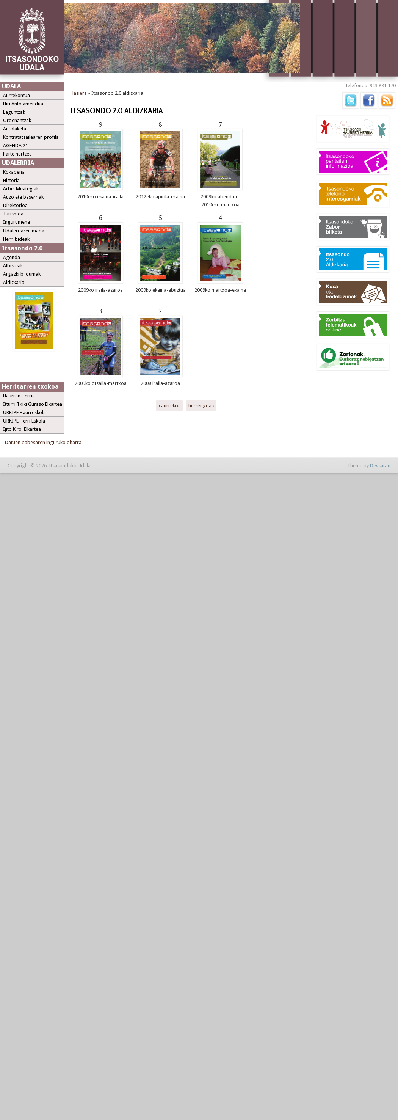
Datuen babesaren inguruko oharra (43, 442)
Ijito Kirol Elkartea (22, 429)
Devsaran (380, 465)
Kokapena (14, 172)
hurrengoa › (201, 405)
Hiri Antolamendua (23, 104)
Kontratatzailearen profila (31, 137)
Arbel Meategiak (21, 189)
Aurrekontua (16, 95)
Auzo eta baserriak (23, 197)
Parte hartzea (17, 154)
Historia (11, 180)
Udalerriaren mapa (23, 231)
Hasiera (79, 93)
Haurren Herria (19, 396)
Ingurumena (16, 222)
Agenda (11, 257)
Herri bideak (16, 239)
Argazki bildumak (22, 274)
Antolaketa (14, 129)
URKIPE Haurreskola (24, 412)
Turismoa (13, 214)
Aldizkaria (13, 282)
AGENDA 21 (15, 145)
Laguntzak (14, 112)
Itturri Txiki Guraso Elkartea (32, 404)
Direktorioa (15, 205)
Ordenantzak (17, 120)
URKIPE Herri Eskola (24, 421)
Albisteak (13, 266)
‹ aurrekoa (169, 405)
